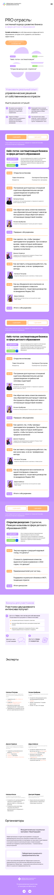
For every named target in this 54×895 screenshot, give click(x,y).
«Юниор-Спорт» (15, 752)
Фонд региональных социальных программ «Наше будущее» (33, 831)
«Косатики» (21, 757)
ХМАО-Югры (43, 760)
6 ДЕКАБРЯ (17, 137)
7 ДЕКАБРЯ (37, 137)
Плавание (9, 755)
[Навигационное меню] (52, 4)
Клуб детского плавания (13, 757)
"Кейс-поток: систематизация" (22, 59)
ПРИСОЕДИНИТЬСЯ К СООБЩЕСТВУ (16, 42)
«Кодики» (32, 701)
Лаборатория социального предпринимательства (32, 854)
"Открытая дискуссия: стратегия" (23, 69)
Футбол (9, 754)
